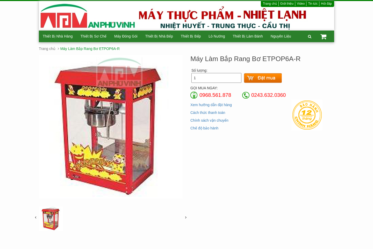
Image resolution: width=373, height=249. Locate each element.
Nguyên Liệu (281, 36)
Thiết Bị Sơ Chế (94, 36)
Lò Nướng (217, 36)
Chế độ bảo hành (204, 128)
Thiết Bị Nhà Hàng (58, 36)
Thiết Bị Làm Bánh (248, 36)
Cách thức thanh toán (207, 113)
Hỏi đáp (326, 3)
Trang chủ (270, 3)
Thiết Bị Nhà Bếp (159, 36)
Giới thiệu (286, 3)
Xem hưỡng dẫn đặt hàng (211, 105)
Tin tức (313, 3)
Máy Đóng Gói (125, 36)
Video (301, 3)
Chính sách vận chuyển (209, 120)
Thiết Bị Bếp (191, 36)
